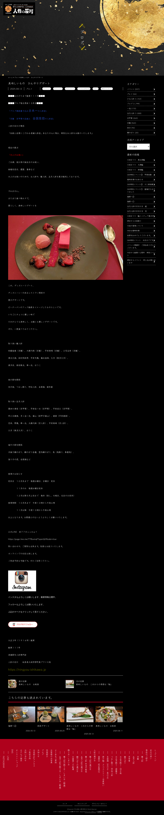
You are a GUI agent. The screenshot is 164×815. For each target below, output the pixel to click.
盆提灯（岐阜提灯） (99, 765)
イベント (130, 89)
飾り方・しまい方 (68, 757)
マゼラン (95, 88)
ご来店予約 (29, 754)
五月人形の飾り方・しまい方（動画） (60, 773)
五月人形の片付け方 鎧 (137, 206)
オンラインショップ (16, 758)
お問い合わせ (25, 755)
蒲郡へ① (130, 201)
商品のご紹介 (146, 755)
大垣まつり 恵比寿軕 (136, 159)
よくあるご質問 (55, 756)
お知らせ (38, 753)
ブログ (129, 103)
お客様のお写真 (51, 756)
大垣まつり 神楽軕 (135, 169)
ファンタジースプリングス (84, 88)
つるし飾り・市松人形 (111, 766)
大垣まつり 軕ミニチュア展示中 (140, 216)
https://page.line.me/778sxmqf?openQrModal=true (32, 538)
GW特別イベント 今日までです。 (141, 240)
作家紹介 (47, 753)
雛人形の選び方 (90, 763)
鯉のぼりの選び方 (77, 764)
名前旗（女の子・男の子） (107, 768)
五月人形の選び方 (81, 764)
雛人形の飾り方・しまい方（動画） (64, 772)
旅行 (129, 127)
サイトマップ (82, 804)
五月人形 (130, 113)
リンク (64, 804)
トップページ (155, 755)
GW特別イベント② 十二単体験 (140, 184)
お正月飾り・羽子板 (120, 765)
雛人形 (142, 759)
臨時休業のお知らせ (135, 179)
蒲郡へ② (130, 196)
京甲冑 (129, 118)
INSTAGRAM (3, 762)
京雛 (129, 122)
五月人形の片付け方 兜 (137, 211)
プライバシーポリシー (99, 804)
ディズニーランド (57, 88)
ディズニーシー (47, 88)
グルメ (129, 94)
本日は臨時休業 (133, 230)
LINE (8, 758)
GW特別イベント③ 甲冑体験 (139, 174)
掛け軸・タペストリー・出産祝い (103, 771)
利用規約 (99, 811)
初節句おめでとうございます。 (139, 235)
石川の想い (150, 754)
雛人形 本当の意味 (86, 764)
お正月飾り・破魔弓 (116, 765)
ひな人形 (130, 98)
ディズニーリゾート (70, 88)
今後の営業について (135, 225)
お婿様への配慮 (73, 763)
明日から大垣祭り (134, 220)
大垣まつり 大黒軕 (135, 164)
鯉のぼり (130, 132)
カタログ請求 (21, 755)
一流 (129, 108)
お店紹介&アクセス (34, 758)
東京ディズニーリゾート (107, 88)
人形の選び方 (94, 755)
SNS (12, 751)
